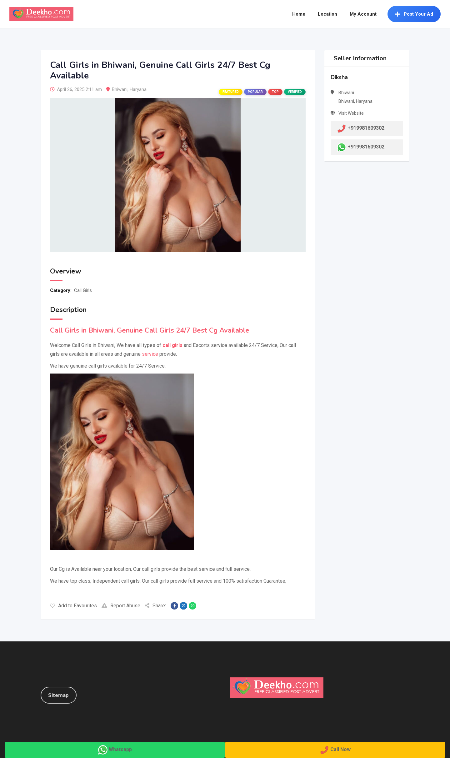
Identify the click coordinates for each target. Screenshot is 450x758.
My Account (363, 14)
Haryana (138, 89)
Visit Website (351, 113)
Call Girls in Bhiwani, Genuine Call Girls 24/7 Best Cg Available (149, 330)
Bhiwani (120, 89)
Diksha (339, 77)
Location (327, 14)
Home (298, 14)
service (150, 354)
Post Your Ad (414, 14)
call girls (172, 345)
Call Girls (83, 290)
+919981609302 (366, 147)
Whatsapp (120, 749)
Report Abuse (121, 606)
